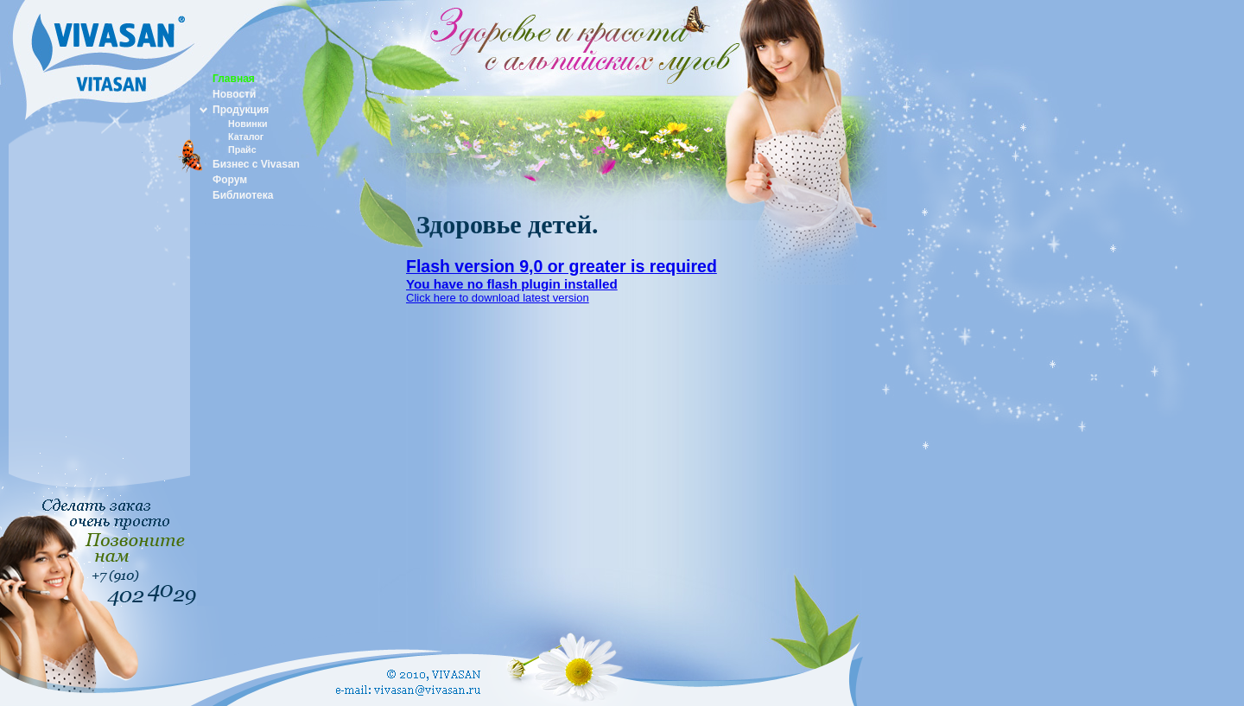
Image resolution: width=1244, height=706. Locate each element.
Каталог (245, 136)
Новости (234, 94)
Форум (230, 180)
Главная (234, 79)
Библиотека (243, 195)
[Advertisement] (99, 392)
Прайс (242, 149)
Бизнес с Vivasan (256, 164)
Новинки (248, 123)
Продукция (241, 110)
